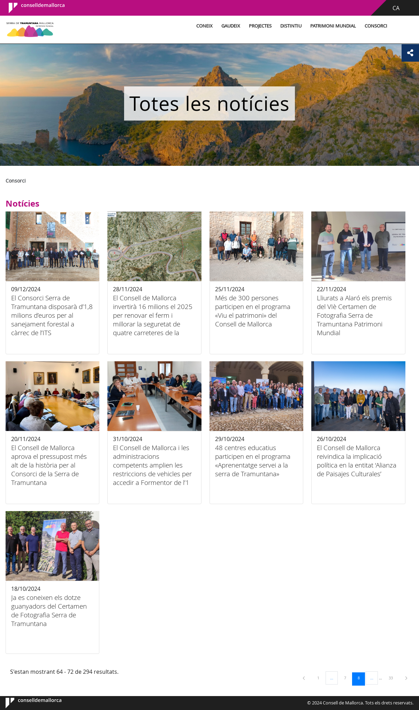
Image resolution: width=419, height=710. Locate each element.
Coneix (204, 26)
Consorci (376, 26)
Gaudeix (230, 26)
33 (393, 677)
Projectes (260, 26)
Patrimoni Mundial (333, 26)
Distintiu (291, 26)
